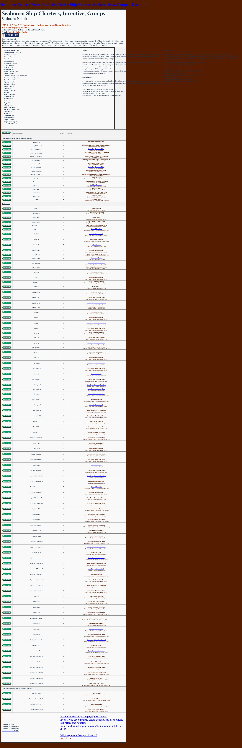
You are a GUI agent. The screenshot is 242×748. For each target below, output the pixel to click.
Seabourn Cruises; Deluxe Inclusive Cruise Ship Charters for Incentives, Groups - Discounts (74, 4)
